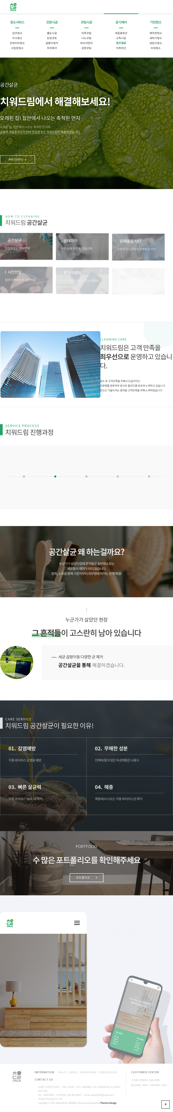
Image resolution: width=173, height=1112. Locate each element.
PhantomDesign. (108, 1103)
